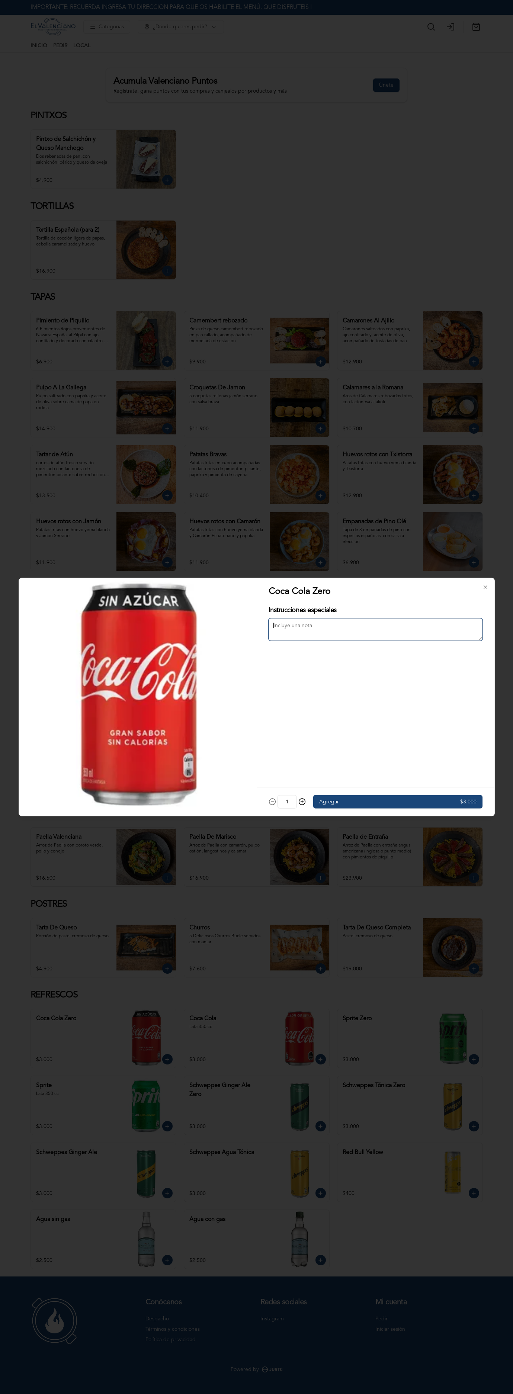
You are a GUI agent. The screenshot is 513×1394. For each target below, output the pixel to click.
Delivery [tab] (214, 662)
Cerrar (256, 750)
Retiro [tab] (299, 662)
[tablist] (257, 662)
